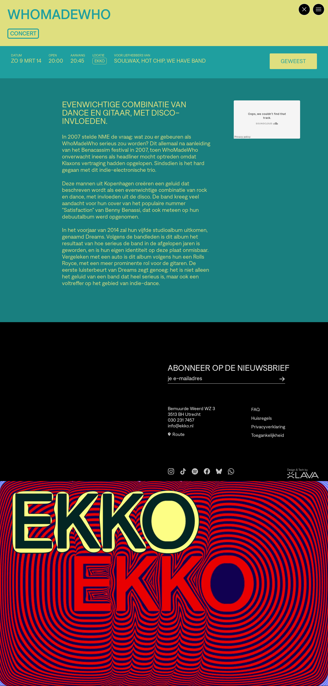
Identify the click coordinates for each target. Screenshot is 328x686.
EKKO (100, 61)
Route (176, 436)
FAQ (255, 416)
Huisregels (261, 425)
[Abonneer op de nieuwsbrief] (282, 378)
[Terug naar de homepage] (304, 9)
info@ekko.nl (180, 428)
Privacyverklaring (268, 433)
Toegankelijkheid (267, 442)
